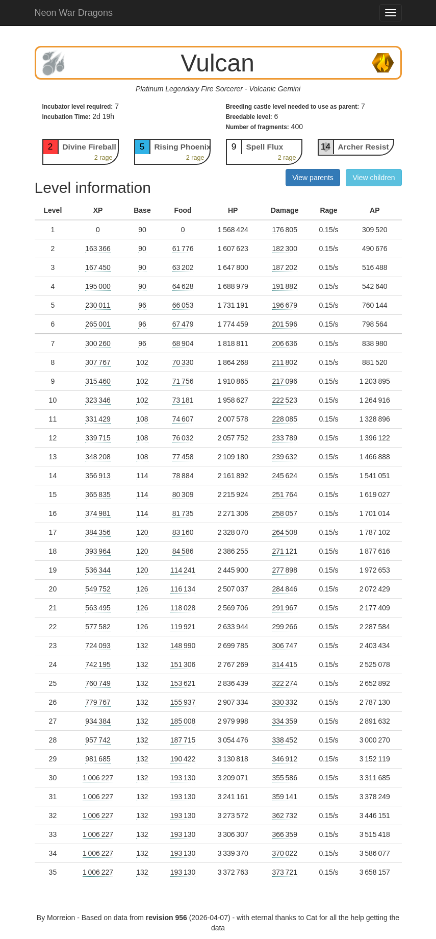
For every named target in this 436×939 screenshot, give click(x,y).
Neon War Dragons (74, 13)
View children (373, 178)
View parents (313, 178)
